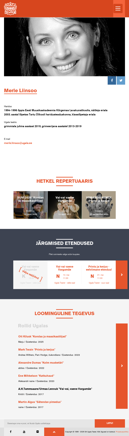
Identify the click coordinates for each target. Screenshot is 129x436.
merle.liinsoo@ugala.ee (18, 143)
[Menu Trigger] (118, 8)
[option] (30, 205)
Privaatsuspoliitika (122, 432)
